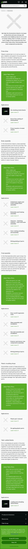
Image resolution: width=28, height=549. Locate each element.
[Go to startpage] (4, 2)
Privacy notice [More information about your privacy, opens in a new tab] (14, 533)
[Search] (25, 5)
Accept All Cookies (14, 538)
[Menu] (26, 2)
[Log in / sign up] (22, 2)
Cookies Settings (14, 546)
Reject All (14, 542)
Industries (3, 10)
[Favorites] (19, 2)
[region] (14, 537)
